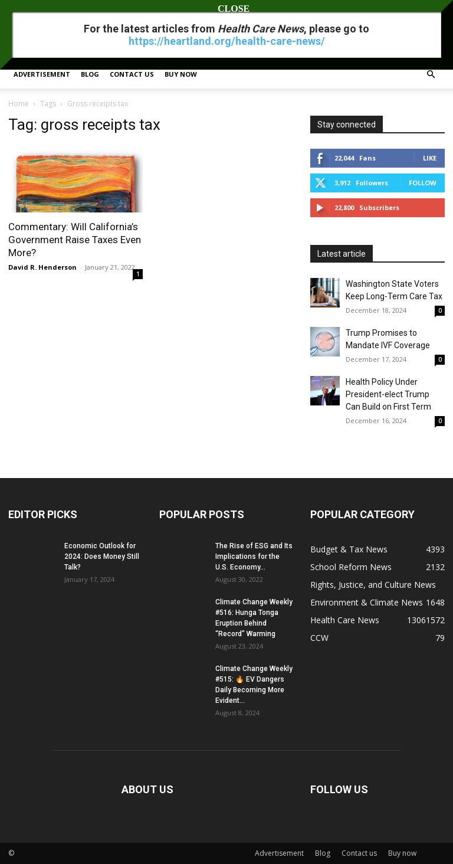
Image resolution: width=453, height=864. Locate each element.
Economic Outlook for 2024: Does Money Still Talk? (101, 556)
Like (429, 157)
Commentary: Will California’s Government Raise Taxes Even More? (74, 239)
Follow (422, 182)
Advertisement (42, 74)
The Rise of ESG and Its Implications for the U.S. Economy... (254, 556)
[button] (430, 74)
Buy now (181, 74)
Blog (90, 74)
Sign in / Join (27, 8)
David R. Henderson (42, 267)
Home (18, 104)
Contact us (132, 74)
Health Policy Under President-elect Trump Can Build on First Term (388, 394)
